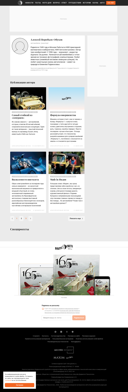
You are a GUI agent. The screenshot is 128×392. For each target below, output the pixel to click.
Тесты (38, 3)
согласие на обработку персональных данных (64, 308)
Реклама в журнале (88, 336)
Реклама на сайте (74, 336)
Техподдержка (76, 341)
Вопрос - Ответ (60, 3)
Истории (87, 3)
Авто (102, 3)
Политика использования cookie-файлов (89, 339)
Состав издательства (58, 336)
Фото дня (46, 3)
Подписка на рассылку (50, 305)
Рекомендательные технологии (58, 341)
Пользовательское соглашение (62, 339)
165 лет (110, 3)
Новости (29, 3)
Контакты (45, 336)
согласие (8, 380)
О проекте (36, 336)
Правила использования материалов (37, 339)
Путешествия (75, 3)
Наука (95, 3)
